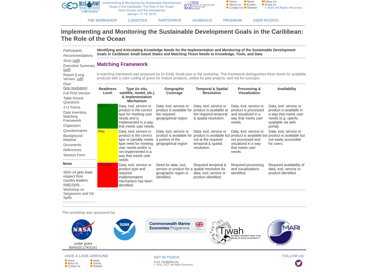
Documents (72, 145)
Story (67, 61)
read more (71, 184)
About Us (235, 4)
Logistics (137, 20)
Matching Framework (72, 118)
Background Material (72, 138)
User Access (266, 20)
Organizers (72, 126)
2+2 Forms (71, 107)
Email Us (270, 4)
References (72, 150)
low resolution (75, 88)
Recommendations (78, 56)
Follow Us (270, 1)
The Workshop (102, 20)
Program (232, 20)
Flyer (67, 84)
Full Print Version (76, 93)
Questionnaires (75, 131)
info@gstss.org (170, 261)
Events (251, 4)
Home (233, 1)
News (250, 1)
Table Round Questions (73, 100)
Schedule (202, 20)
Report (68, 75)
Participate (169, 20)
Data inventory (74, 112)
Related (252, 7)
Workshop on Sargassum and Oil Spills (78, 193)
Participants (72, 50)
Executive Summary (79, 66)
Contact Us (236, 7)
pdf (76, 61)
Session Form (74, 155)
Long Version (73, 77)
